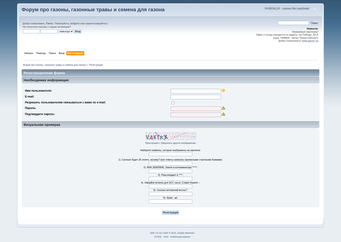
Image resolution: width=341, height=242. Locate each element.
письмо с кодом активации (53, 26)
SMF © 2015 (169, 233)
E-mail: (29, 96)
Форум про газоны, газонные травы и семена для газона (93, 9)
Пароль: (31, 108)
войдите (75, 23)
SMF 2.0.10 (156, 233)
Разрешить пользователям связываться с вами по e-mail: (65, 102)
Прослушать (152, 143)
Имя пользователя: (38, 90)
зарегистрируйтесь (96, 23)
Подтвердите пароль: (40, 114)
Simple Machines (186, 233)
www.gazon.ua (310, 40)
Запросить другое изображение (178, 143)
